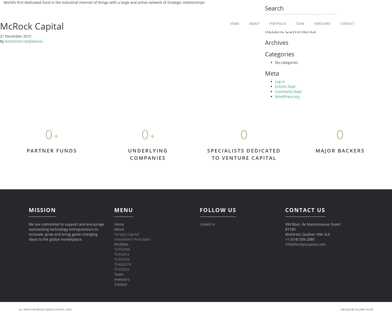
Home (119, 224)
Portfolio (278, 24)
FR (370, 23)
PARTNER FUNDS (52, 150)
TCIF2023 (121, 269)
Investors (322, 24)
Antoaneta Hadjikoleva (23, 41)
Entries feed (285, 86)
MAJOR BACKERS (340, 150)
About (119, 229)
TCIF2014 (121, 254)
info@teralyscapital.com (305, 244)
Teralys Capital (126, 234)
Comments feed (288, 91)
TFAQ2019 (122, 264)
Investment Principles (132, 239)
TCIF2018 (121, 259)
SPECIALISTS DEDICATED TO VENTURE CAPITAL (244, 154)
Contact (347, 24)
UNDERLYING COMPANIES (148, 154)
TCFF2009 (122, 249)
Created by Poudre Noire (356, 309)
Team (300, 24)
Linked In (207, 224)
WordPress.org (287, 96)
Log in (280, 81)
